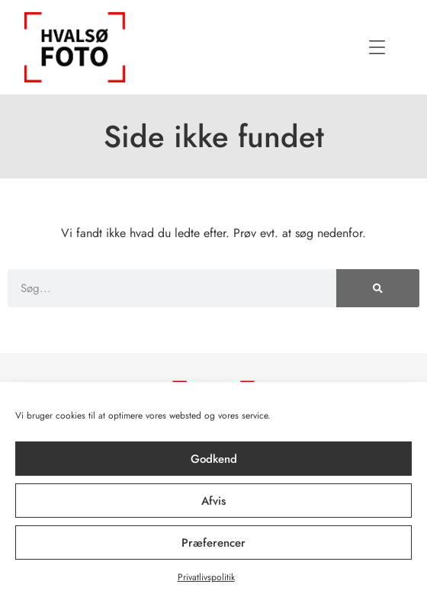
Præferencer (213, 542)
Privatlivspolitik (206, 577)
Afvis (213, 501)
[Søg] (377, 288)
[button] (377, 47)
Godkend (214, 459)
